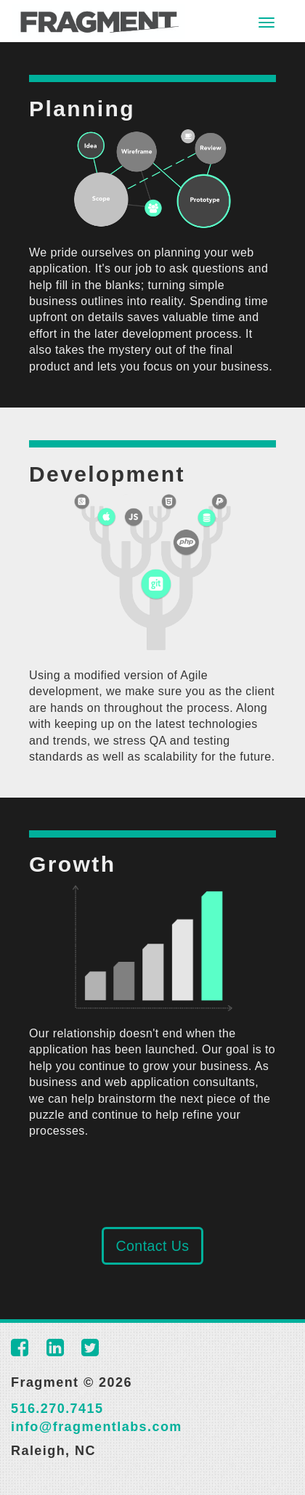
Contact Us (152, 1246)
